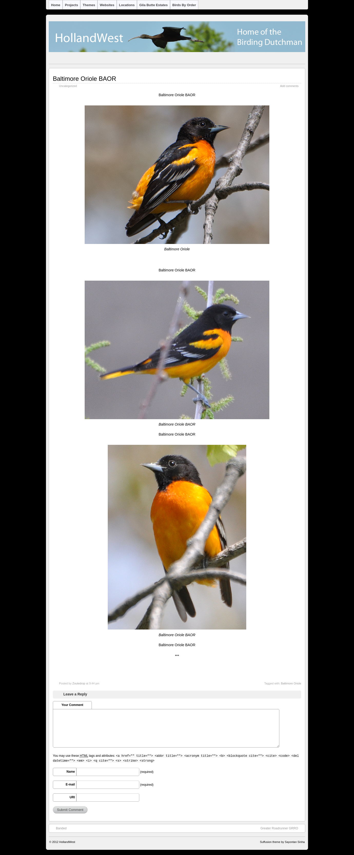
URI (72, 797)
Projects (71, 5)
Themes (89, 5)
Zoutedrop (78, 683)
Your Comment (72, 705)
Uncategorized (68, 85)
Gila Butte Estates (153, 5)
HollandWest (67, 841)
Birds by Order (184, 5)
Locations (127, 5)
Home (55, 5)
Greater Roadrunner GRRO (281, 828)
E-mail (70, 784)
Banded (58, 828)
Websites (107, 5)
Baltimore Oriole (291, 683)
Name (70, 771)
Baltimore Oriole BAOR (84, 78)
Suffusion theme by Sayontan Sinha (282, 841)
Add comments (289, 85)
